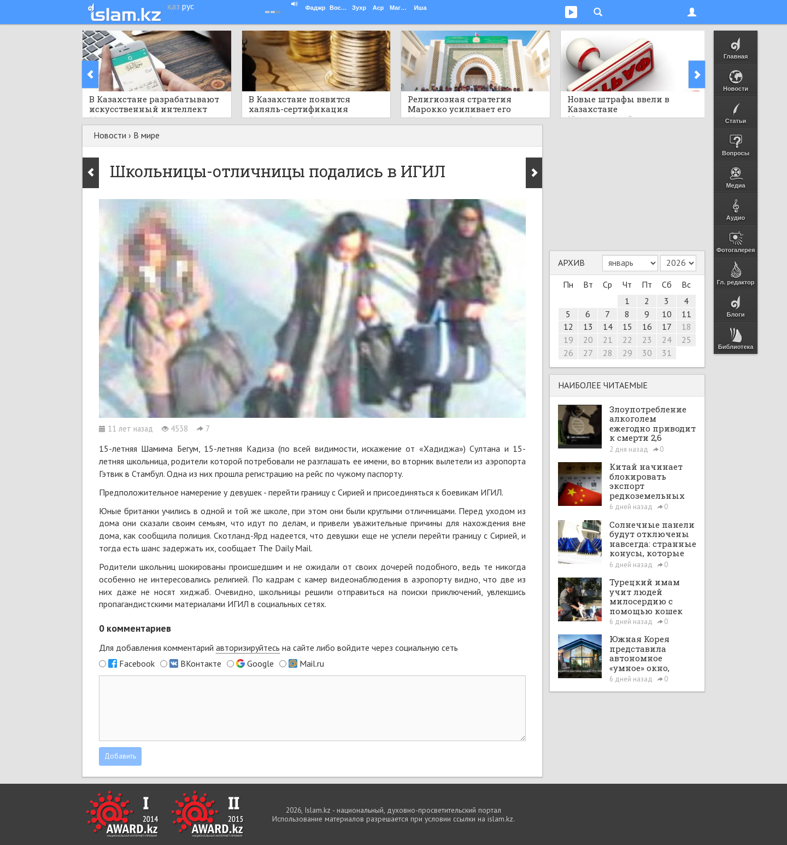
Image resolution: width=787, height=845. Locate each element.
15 (627, 326)
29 (627, 352)
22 (627, 339)
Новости (109, 135)
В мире (146, 135)
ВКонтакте (200, 663)
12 (568, 326)
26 (568, 352)
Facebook (137, 663)
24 (667, 339)
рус (188, 6)
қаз (173, 6)
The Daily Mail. (286, 548)
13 (588, 326)
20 (588, 339)
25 (686, 339)
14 (608, 326)
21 (608, 339)
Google (260, 663)
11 (686, 313)
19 (568, 339)
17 (667, 326)
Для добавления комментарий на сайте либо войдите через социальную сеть (278, 648)
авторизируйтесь (248, 647)
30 (647, 352)
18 (686, 326)
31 (667, 352)
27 (588, 352)
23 (647, 339)
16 (647, 326)
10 (667, 313)
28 (608, 352)
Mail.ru (311, 663)
